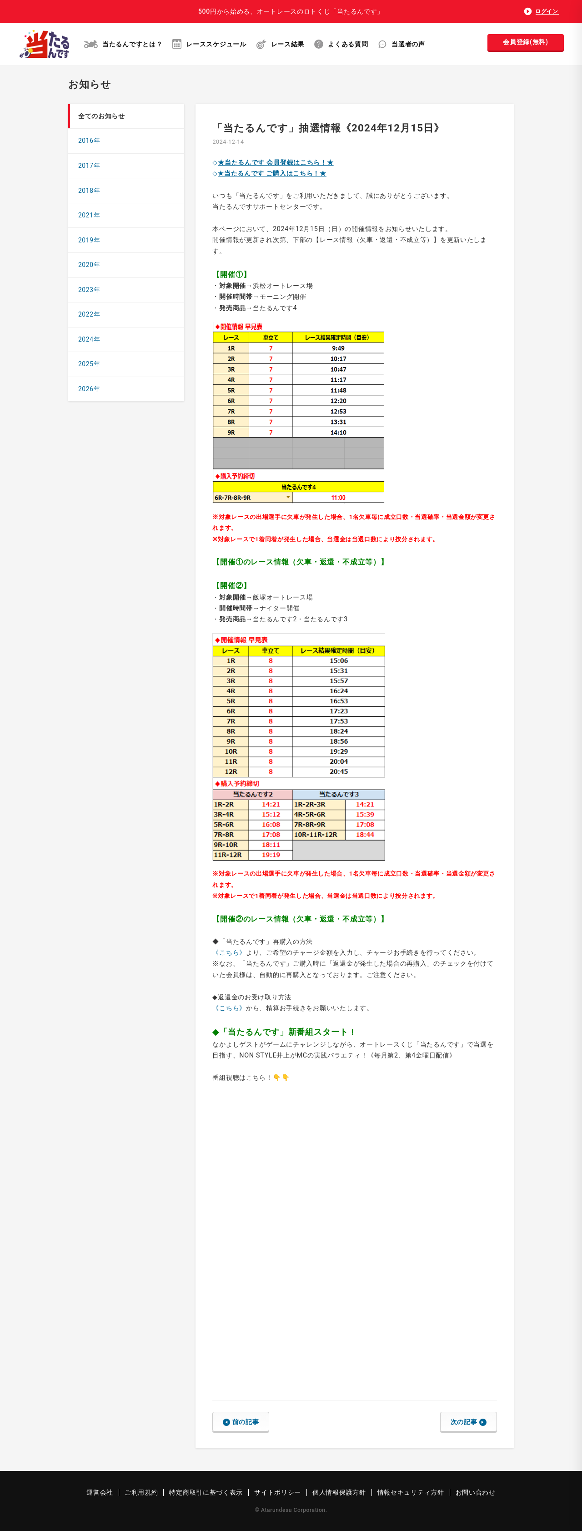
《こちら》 (229, 953)
